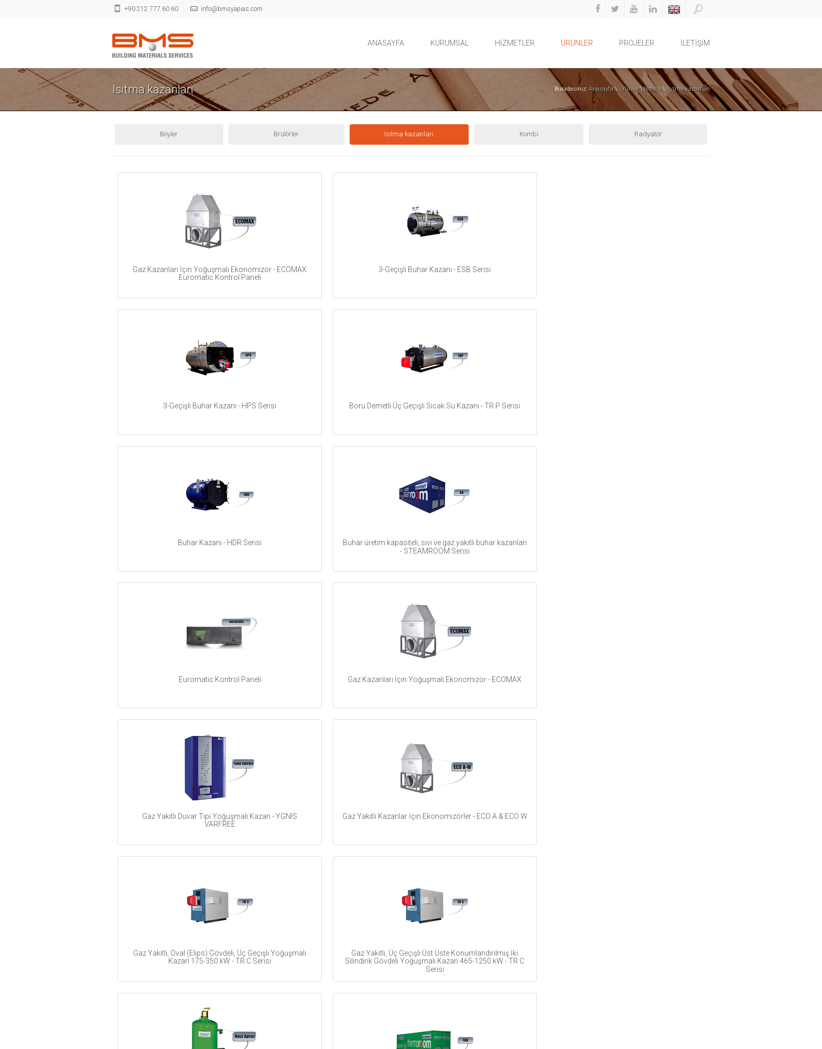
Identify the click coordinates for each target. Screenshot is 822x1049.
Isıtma (652, 88)
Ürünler (629, 88)
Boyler (169, 134)
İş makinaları (285, 958)
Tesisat (276, 892)
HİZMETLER (515, 43)
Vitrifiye (277, 971)
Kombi (529, 134)
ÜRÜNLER (577, 43)
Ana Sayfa (632, 1039)
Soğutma (279, 906)
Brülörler (286, 134)
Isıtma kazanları (688, 88)
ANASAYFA (385, 43)
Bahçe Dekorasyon (293, 945)
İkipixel (700, 1039)
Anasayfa (601, 88)
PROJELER (636, 43)
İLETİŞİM (695, 43)
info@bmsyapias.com (643, 932)
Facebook (440, 882)
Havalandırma (288, 919)
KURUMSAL (449, 43)
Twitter (436, 900)
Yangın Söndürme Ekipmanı (307, 997)
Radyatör (648, 134)
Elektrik (276, 932)
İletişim (663, 1039)
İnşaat (275, 984)
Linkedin (438, 937)
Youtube (438, 919)
